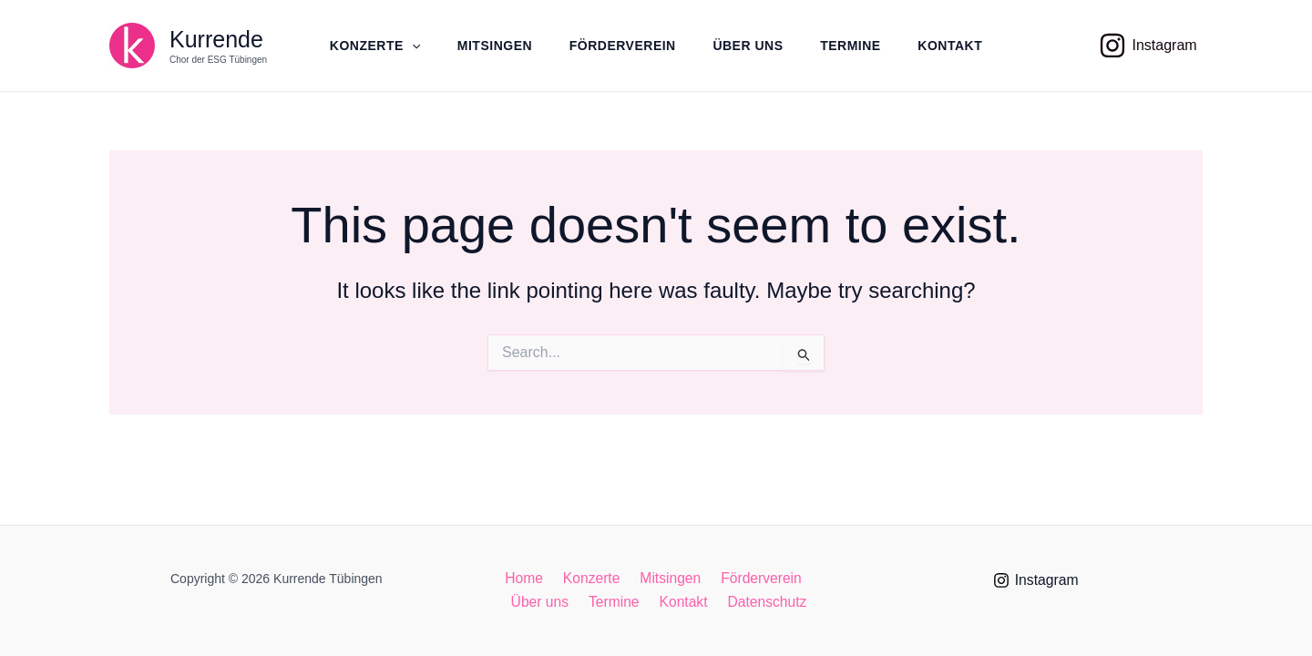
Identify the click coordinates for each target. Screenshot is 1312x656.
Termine (855, 45)
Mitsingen (490, 45)
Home (528, 578)
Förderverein (621, 45)
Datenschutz (762, 602)
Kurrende (216, 32)
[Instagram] (1148, 45)
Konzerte (367, 45)
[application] (403, 45)
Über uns (749, 45)
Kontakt (958, 45)
